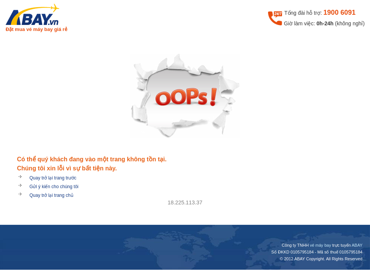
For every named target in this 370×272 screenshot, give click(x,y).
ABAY (357, 245)
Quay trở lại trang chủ (51, 195)
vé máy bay (320, 245)
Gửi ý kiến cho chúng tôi (54, 186)
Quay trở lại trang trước (52, 178)
